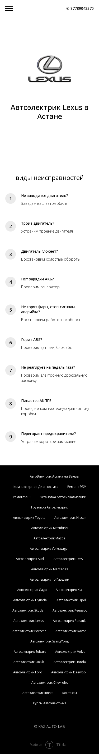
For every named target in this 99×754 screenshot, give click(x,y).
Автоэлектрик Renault (69, 620)
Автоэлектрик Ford (27, 672)
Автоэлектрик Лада (32, 590)
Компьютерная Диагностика (35, 486)
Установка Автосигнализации (63, 497)
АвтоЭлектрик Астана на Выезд (54, 476)
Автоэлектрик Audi (30, 559)
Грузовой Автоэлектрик (49, 507)
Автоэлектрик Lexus (28, 620)
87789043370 (82, 8)
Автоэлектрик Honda (70, 662)
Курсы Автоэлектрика (49, 703)
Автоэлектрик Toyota (29, 517)
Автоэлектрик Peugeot (70, 610)
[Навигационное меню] (9, 8)
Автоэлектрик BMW (68, 559)
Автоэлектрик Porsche (29, 631)
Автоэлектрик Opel (71, 600)
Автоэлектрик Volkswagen (49, 548)
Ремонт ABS (22, 497)
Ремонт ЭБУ (76, 486)
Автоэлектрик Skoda (28, 610)
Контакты (69, 693)
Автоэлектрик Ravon (71, 631)
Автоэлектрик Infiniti (37, 693)
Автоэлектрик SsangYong (49, 641)
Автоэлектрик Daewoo (68, 672)
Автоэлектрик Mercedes (49, 569)
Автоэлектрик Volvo (70, 651)
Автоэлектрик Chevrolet (49, 682)
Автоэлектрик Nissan (70, 517)
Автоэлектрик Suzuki (29, 662)
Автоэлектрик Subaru (30, 651)
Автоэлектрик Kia (69, 590)
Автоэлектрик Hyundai (30, 600)
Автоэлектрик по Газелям (49, 579)
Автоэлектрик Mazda (49, 538)
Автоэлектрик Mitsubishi (49, 528)
